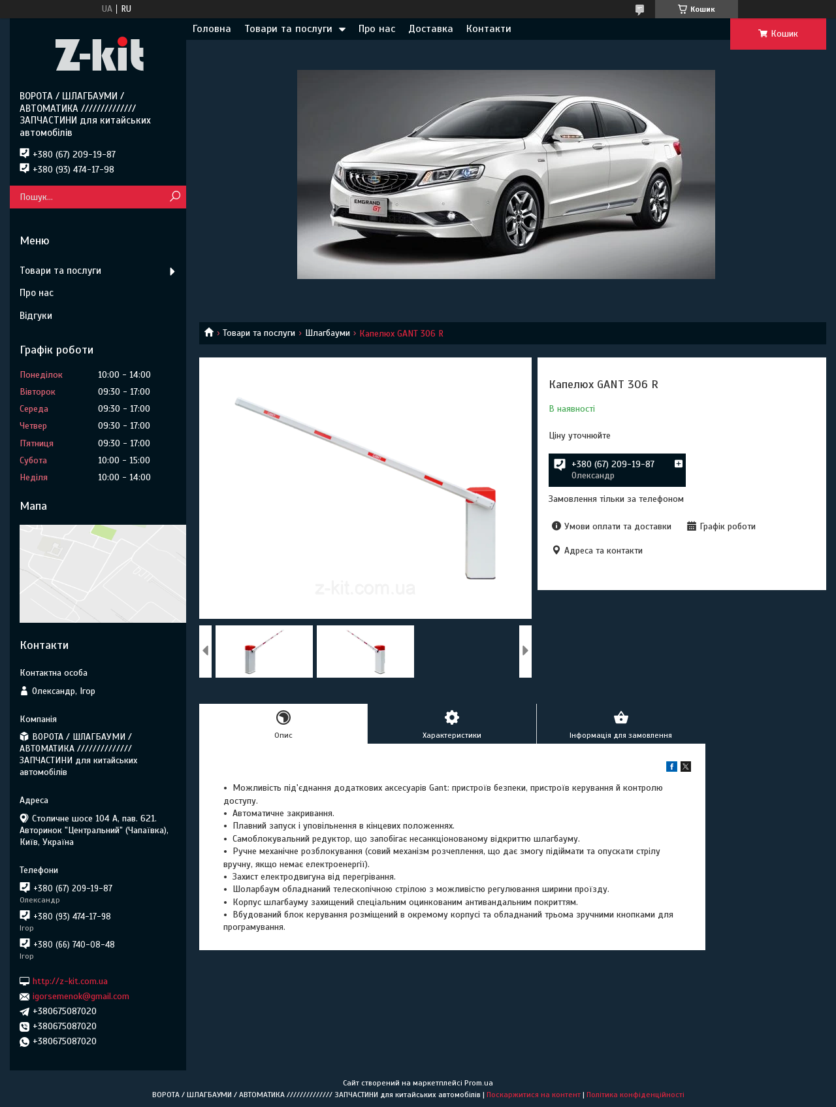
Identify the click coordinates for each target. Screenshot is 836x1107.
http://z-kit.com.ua (70, 981)
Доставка (430, 28)
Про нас (377, 28)
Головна (212, 28)
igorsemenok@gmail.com (81, 996)
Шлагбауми (327, 333)
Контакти (488, 28)
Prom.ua (478, 1082)
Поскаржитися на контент (534, 1094)
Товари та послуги (288, 28)
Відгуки (36, 316)
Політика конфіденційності (635, 1094)
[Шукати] (174, 197)
